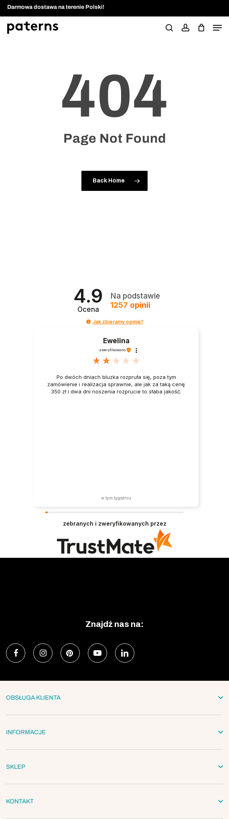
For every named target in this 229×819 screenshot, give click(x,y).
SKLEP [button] (114, 767)
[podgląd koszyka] (201, 28)
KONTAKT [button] (114, 801)
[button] (217, 28)
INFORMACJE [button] (114, 732)
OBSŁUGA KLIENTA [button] (114, 698)
